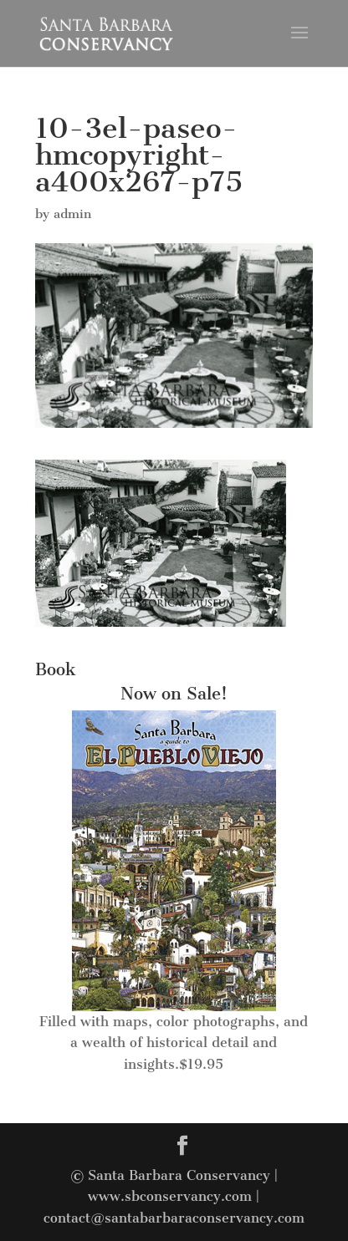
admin (72, 213)
